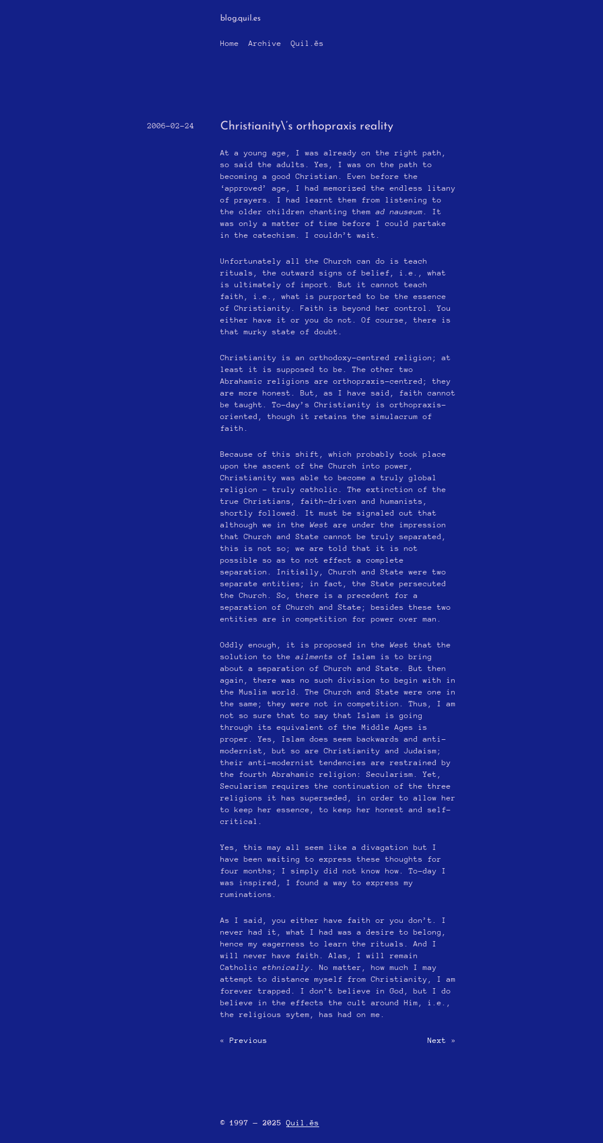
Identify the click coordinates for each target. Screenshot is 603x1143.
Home (229, 43)
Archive (265, 43)
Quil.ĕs (307, 43)
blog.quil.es (240, 18)
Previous (248, 1040)
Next (437, 1040)
